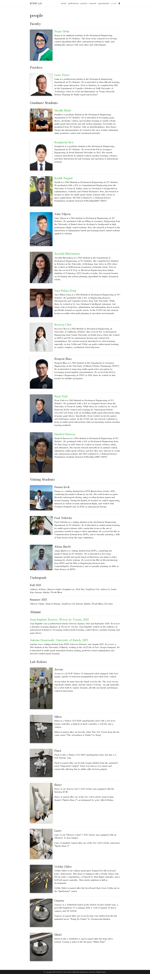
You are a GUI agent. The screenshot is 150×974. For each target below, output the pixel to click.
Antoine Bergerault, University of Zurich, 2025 (59, 640)
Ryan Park (61, 396)
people (114, 3)
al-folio (81, 972)
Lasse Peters (61, 75)
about (63, 3)
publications (73, 3)
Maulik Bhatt (62, 110)
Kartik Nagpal (63, 178)
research (92, 3)
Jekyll (74, 972)
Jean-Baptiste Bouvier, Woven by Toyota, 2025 (59, 619)
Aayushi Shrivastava (67, 253)
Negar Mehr (61, 31)
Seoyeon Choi (62, 324)
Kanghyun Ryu (63, 142)
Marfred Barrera (64, 434)
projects (84, 3)
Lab (36, 3)
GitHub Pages (101, 972)
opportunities (103, 3)
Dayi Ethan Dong (65, 290)
